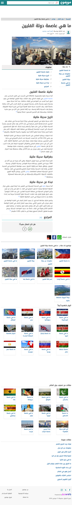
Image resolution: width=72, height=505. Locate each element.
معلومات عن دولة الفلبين (64, 74)
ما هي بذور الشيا (65, 459)
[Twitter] (65, 489)
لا (24, 228)
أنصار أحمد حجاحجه (47, 31)
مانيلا (44, 186)
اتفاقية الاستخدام (7, 493)
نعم (30, 228)
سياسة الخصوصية (23, 493)
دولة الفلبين (66, 79)
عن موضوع (25, 489)
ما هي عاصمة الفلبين (65, 84)
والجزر (27, 171)
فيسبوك (54, 237)
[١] (16, 112)
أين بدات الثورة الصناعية (63, 467)
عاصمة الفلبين (48, 98)
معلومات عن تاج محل (64, 448)
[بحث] (56, 2)
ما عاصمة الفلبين (64, 70)
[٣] (19, 196)
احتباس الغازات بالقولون (63, 475)
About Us (25, 497)
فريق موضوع (8, 497)
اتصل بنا (9, 489)
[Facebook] (69, 489)
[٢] (45, 176)
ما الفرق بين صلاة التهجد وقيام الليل (59, 463)
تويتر (49, 237)
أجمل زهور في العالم (64, 471)
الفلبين (38, 146)
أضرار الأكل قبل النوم (64, 451)
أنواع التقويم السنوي (64, 479)
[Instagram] (61, 489)
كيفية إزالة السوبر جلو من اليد (61, 455)
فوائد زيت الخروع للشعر (63, 444)
